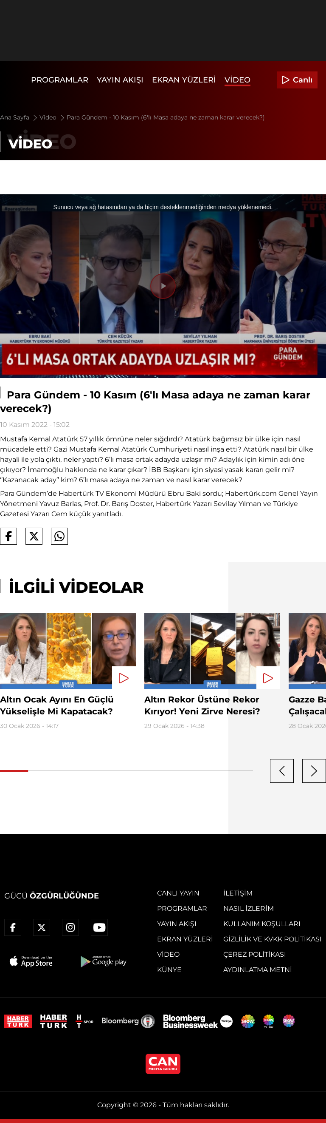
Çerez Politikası (254, 954)
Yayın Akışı (120, 80)
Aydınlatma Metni (257, 970)
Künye (169, 970)
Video (237, 80)
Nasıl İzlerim (248, 908)
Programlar (59, 80)
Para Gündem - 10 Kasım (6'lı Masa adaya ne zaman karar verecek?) (166, 117)
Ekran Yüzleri (184, 80)
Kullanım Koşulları (262, 924)
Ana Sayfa (19, 117)
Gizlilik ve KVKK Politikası (272, 939)
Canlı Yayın (178, 893)
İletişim (238, 893)
